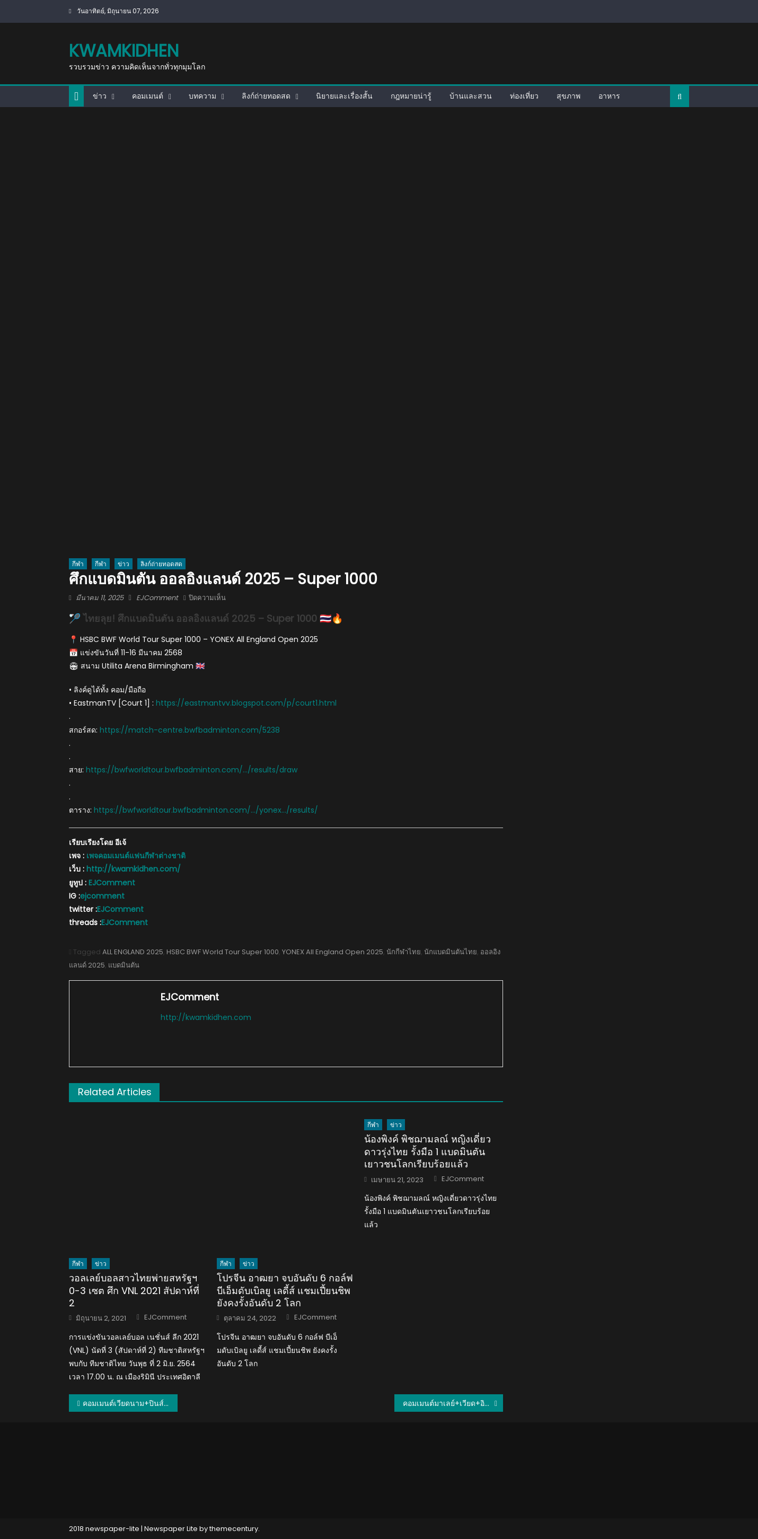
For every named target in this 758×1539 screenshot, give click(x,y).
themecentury (233, 1529)
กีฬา (78, 563)
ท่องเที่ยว (524, 96)
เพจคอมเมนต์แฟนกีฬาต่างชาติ (136, 855)
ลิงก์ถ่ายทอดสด (266, 96)
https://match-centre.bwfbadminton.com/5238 (190, 730)
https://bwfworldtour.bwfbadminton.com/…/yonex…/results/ (206, 810)
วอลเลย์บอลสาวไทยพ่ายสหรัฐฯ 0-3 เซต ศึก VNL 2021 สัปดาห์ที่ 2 (134, 1290)
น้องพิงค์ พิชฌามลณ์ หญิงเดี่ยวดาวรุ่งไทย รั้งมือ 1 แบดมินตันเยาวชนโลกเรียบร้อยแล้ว (427, 1151)
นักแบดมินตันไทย (450, 952)
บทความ (202, 96)
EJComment (157, 598)
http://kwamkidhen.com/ (133, 869)
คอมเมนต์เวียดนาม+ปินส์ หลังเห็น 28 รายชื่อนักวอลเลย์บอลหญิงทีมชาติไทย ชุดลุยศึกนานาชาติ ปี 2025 (130, 1403)
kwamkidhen (124, 51)
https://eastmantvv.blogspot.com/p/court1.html (246, 703)
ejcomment (102, 896)
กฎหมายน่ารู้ (411, 96)
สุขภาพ (568, 96)
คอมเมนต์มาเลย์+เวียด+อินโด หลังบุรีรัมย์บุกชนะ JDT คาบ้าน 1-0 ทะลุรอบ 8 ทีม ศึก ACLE (453, 1403)
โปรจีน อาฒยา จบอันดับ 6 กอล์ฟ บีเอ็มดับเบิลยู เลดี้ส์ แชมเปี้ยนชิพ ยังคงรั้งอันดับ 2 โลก (285, 1290)
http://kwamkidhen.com (206, 1017)
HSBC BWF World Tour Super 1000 (222, 952)
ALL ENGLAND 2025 (132, 952)
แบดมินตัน (123, 965)
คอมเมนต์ (147, 96)
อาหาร (609, 96)
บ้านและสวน (470, 96)
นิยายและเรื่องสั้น (344, 96)
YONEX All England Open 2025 (332, 952)
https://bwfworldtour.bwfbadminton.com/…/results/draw (191, 769)
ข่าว (100, 96)
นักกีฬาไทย (403, 952)
